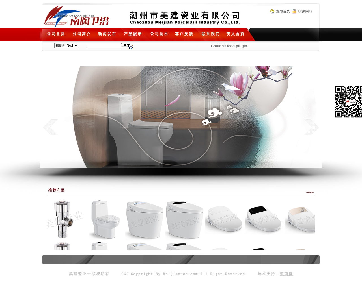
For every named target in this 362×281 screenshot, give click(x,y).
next (311, 127)
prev (50, 127)
